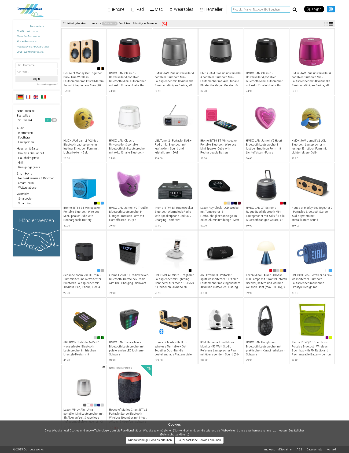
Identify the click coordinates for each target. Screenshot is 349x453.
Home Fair (27, 41)
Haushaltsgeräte (28, 158)
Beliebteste (110, 23)
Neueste (96, 23)
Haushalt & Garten (28, 148)
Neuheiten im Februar (33, 46)
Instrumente (25, 133)
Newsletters (37, 26)
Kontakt (331, 449)
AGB (299, 449)
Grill (20, 162)
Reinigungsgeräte (28, 167)
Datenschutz (314, 449)
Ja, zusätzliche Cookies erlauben (199, 440)
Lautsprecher (25, 142)
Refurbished (37, 120)
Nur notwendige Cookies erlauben (150, 440)
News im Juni (28, 36)
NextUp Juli (27, 31)
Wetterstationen (27, 187)
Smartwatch (25, 198)
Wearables (23, 194)
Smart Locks (25, 183)
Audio (20, 128)
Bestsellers (23, 115)
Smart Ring (24, 203)
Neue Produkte (25, 111)
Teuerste (152, 23)
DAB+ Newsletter (30, 51)
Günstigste (139, 23)
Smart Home (24, 173)
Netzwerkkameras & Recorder (35, 178)
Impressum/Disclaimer (278, 449)
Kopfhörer (23, 137)
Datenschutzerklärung (174, 434)
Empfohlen (125, 23)
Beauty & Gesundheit (30, 153)
